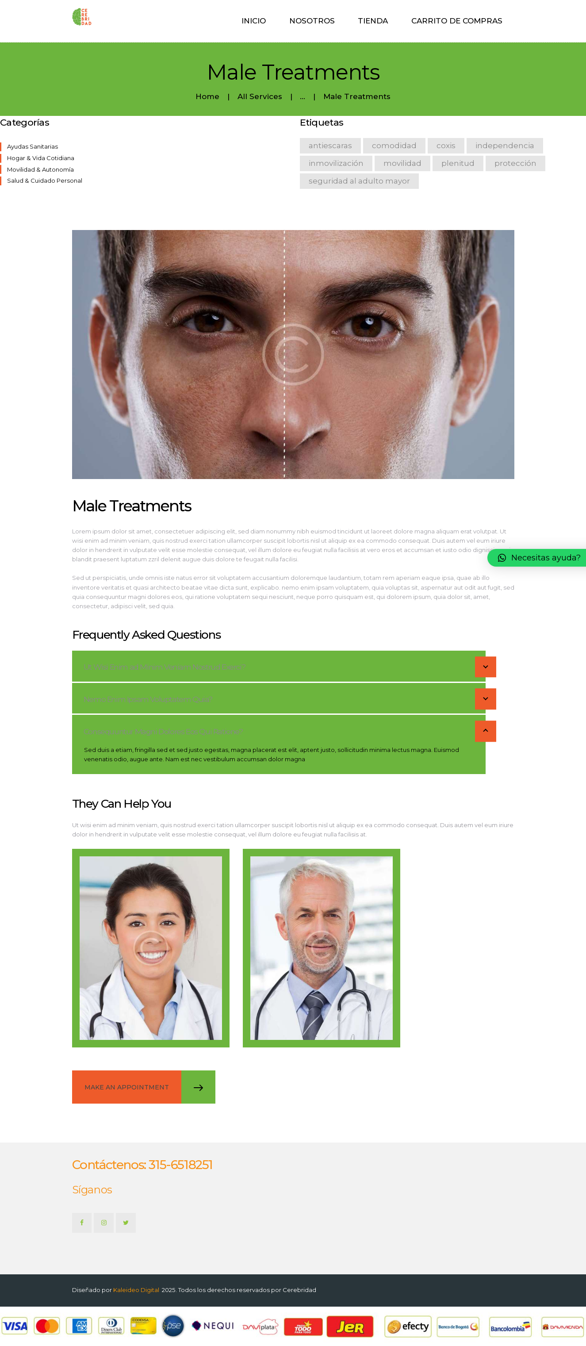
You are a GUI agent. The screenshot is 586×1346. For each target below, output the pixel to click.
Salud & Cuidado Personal (44, 180)
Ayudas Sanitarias (32, 146)
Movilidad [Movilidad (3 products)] (402, 163)
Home (207, 96)
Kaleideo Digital (136, 1289)
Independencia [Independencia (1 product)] (504, 145)
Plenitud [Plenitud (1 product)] (458, 163)
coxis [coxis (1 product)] (446, 145)
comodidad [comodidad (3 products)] (394, 145)
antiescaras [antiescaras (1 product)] (330, 145)
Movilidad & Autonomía (40, 169)
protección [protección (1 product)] (515, 163)
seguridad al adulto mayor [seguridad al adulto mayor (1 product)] (359, 180)
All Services (259, 96)
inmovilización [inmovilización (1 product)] (336, 163)
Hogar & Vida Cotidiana (40, 157)
